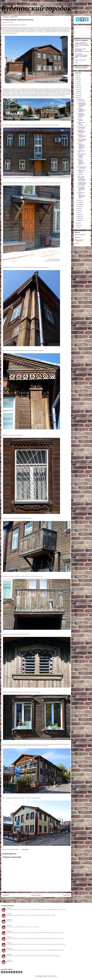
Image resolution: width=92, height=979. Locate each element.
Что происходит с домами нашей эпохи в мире (81, 184)
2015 (77, 97)
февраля (80, 218)
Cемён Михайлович (81, 234)
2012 (77, 227)
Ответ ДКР (79, 174)
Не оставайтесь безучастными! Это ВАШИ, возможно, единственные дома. (81, 55)
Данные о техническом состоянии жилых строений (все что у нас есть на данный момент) (82, 44)
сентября (80, 204)
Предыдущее (66, 895)
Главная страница (36, 895)
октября (80, 202)
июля (79, 208)
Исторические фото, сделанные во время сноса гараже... (81, 195)
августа (79, 206)
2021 (77, 85)
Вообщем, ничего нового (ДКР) (81, 127)
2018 (77, 91)
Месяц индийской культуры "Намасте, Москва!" (81, 155)
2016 (77, 95)
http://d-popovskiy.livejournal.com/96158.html (16, 24)
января (79, 220)
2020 (77, 87)
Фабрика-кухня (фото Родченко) (81, 123)
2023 (77, 81)
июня (79, 210)
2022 (77, 83)
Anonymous (9, 908)
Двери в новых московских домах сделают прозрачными (81, 178)
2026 (77, 75)
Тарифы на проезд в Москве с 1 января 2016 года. (80, 162)
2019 (77, 89)
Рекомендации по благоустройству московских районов (81, 104)
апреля (79, 214)
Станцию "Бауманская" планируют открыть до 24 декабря (81, 146)
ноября (79, 200)
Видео (76, 62)
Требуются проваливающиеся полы (81, 136)
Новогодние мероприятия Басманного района (81, 115)
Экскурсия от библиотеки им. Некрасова (81, 131)
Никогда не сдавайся (80, 120)
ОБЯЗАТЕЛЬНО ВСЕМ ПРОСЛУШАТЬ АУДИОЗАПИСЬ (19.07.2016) (82, 50)
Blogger (55, 976)
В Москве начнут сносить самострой (81, 171)
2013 (77, 225)
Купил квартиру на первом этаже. (81, 167)
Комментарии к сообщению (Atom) (40, 898)
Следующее (5, 895)
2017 (77, 93)
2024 (77, 79)
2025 (77, 77)
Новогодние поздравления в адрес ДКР (81, 110)
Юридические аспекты (80, 60)
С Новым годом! (81, 101)
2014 (77, 223)
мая (79, 212)
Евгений (78, 237)
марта (79, 216)
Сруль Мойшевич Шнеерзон (80, 240)
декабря (80, 99)
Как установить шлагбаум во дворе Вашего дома (81, 188)
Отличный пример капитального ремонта (81, 140)
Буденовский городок (36, 8)
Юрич (77, 243)
